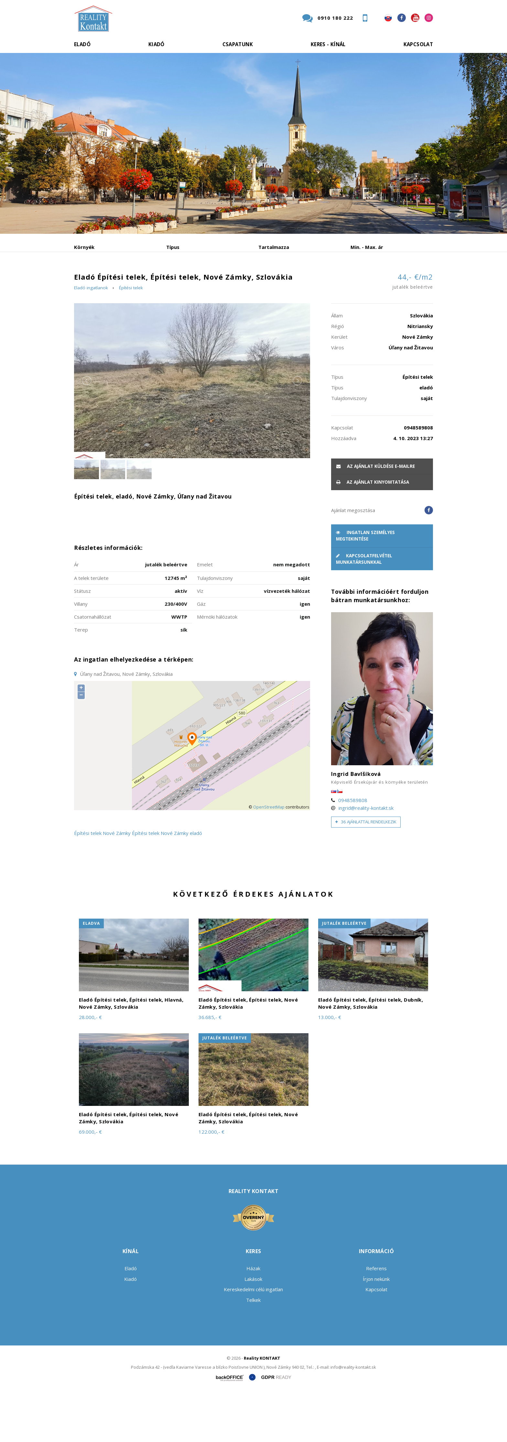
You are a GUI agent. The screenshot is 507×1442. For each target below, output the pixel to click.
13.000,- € (329, 1066)
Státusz (82, 640)
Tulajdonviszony (215, 627)
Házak (253, 1317)
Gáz (201, 653)
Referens (376, 1317)
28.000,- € (90, 1066)
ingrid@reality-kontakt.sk (366, 857)
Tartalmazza (273, 247)
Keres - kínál (328, 44)
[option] (253, 143)
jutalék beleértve (344, 972)
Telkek (253, 1349)
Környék (84, 247)
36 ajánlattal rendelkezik (365, 871)
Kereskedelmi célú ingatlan (253, 1338)
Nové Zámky (117, 882)
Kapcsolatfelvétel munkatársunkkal (364, 608)
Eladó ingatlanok (91, 337)
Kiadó (156, 44)
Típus (172, 247)
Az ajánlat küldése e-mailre (375, 515)
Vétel (162, 280)
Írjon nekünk (376, 1328)
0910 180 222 (335, 18)
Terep (81, 678)
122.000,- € (211, 1181)
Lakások (253, 1328)
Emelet (205, 613)
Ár (76, 613)
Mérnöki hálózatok (217, 666)
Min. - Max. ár (367, 247)
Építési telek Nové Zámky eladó (167, 882)
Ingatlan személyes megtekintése (365, 585)
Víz (200, 640)
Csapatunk (237, 44)
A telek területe (91, 627)
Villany (81, 653)
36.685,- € (210, 1066)
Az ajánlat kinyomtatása (372, 531)
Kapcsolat (418, 44)
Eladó (82, 44)
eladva (91, 972)
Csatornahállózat (92, 666)
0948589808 (352, 849)
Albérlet (199, 280)
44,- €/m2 (412, 331)
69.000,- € (90, 1181)
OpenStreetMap (269, 856)
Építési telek (131, 337)
